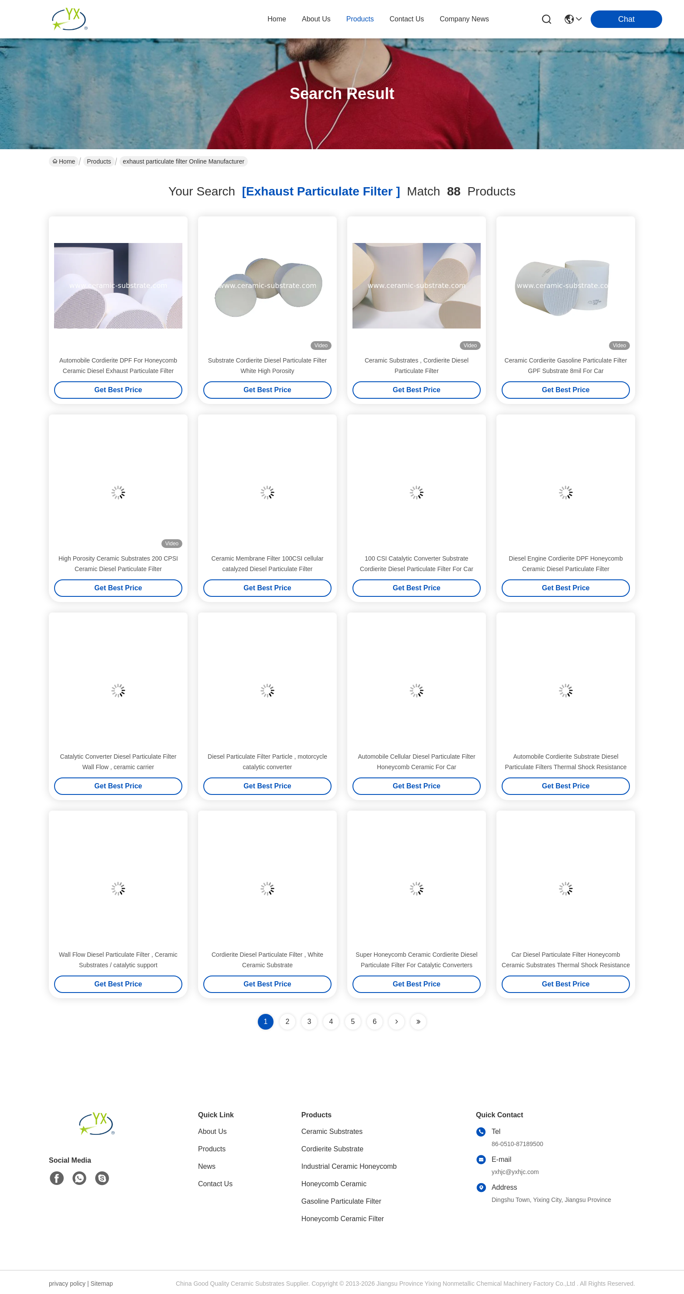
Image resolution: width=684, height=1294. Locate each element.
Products (99, 161)
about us (316, 19)
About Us (212, 1131)
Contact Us (215, 1184)
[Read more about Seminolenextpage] (396, 1022)
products (360, 19)
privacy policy (67, 1283)
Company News (464, 19)
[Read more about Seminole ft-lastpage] (418, 1022)
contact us (407, 19)
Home (276, 19)
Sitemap (101, 1283)
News (206, 1166)
